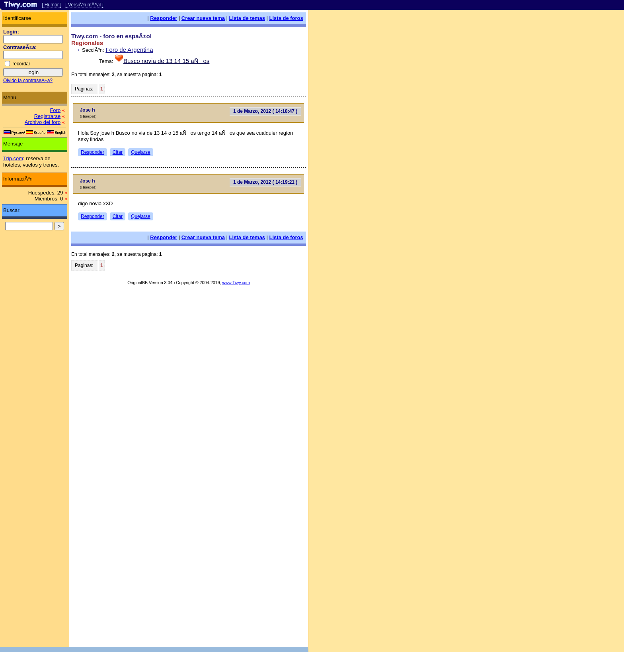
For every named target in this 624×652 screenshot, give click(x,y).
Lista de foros (286, 18)
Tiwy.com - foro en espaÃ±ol (111, 36)
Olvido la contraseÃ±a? (28, 80)
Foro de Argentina (129, 49)
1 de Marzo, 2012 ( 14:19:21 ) (265, 182)
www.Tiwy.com (236, 282)
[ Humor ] (51, 5)
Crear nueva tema (203, 18)
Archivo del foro (42, 122)
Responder (163, 18)
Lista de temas (247, 18)
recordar (21, 64)
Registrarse (47, 116)
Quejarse (140, 152)
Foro (55, 110)
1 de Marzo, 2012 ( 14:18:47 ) (265, 111)
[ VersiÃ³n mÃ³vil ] (84, 5)
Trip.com (13, 158)
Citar (118, 152)
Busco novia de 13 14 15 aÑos (166, 60)
